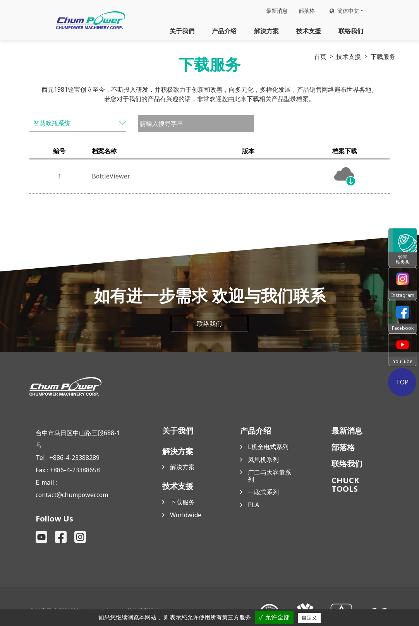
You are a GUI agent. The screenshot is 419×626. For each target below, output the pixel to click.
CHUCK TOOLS (345, 484)
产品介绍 (224, 31)
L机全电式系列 (268, 446)
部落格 (307, 11)
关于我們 (182, 31)
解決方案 (266, 31)
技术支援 (308, 31)
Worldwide (185, 515)
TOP (402, 382)
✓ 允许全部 (274, 617)
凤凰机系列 (263, 459)
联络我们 (350, 31)
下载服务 (182, 502)
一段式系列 (263, 492)
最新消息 (277, 11)
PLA (253, 505)
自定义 (309, 618)
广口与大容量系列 (269, 476)
